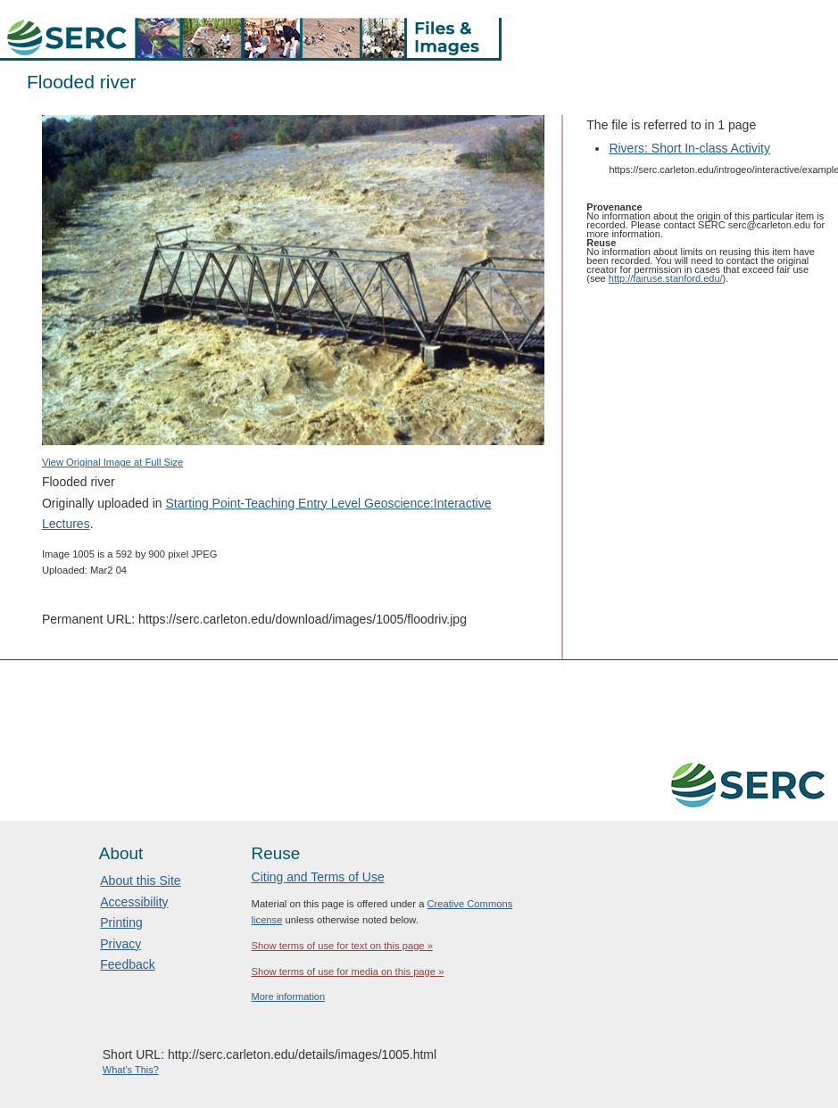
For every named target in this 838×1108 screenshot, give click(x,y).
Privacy (120, 944)
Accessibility (134, 902)
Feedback (127, 964)
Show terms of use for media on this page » (348, 971)
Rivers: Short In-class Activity (689, 148)
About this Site (140, 880)
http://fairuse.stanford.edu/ (666, 278)
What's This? (131, 1069)
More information (289, 996)
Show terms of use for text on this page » (342, 945)
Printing (121, 922)
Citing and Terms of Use (318, 877)
